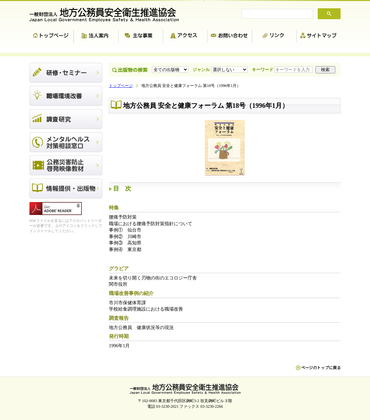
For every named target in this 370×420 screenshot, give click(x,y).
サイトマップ (319, 36)
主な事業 (140, 36)
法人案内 (96, 36)
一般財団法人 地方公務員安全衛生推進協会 (107, 15)
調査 (65, 119)
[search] (276, 14)
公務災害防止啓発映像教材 (65, 165)
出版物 (65, 188)
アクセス (185, 36)
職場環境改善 (65, 96)
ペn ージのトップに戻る (318, 371)
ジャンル (221, 69)
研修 (65, 73)
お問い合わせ (230, 36)
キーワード (283, 69)
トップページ (51, 36)
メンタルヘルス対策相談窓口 (65, 142)
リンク (274, 36)
